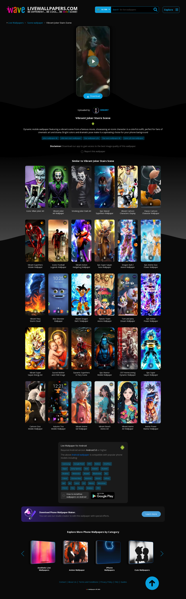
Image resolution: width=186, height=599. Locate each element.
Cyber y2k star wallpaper (133, 138)
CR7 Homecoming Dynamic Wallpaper (128, 373)
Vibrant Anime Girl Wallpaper (81, 427)
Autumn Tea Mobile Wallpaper (58, 427)
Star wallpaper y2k (91, 138)
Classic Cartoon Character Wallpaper (150, 212)
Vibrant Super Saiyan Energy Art (35, 373)
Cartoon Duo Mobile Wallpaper (35, 427)
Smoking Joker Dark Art (81, 211)
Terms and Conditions (88, 582)
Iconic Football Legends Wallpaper (58, 266)
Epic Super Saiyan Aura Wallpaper (104, 266)
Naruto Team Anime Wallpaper (105, 319)
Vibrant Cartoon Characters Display (127, 212)
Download (93, 96)
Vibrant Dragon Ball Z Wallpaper (81, 319)
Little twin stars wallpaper (71, 138)
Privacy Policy (106, 582)
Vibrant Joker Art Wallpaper (58, 212)
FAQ (116, 582)
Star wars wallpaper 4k (111, 138)
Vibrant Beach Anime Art (104, 427)
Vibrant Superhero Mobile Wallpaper (35, 266)
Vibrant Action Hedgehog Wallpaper (81, 266)
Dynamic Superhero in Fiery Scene (81, 373)
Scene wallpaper (35, 22)
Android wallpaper (80, 454)
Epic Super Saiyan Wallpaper (151, 373)
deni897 (100, 110)
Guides (124, 582)
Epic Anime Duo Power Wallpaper (151, 266)
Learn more (151, 514)
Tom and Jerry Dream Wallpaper (127, 319)
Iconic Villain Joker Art (35, 211)
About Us (72, 582)
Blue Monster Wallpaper (58, 319)
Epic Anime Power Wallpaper (151, 319)
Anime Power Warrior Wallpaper (150, 427)
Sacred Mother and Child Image (58, 373)
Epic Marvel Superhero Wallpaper (104, 212)
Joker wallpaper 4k (50, 138)
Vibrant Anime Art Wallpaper (128, 427)
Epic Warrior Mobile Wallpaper (104, 373)
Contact (62, 582)
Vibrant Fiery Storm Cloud (35, 319)
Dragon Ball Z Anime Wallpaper (128, 266)
